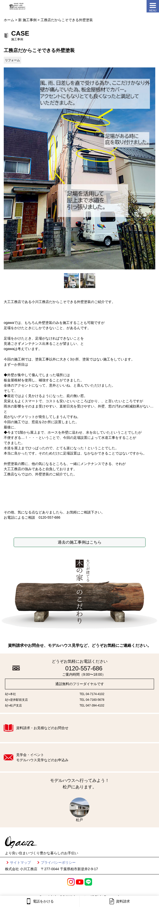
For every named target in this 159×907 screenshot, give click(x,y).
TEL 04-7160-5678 (92, 700)
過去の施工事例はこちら (80, 542)
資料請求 (119, 901)
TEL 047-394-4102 (92, 705)
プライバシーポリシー (58, 862)
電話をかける (40, 901)
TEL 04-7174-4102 (92, 694)
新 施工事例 (27, 20)
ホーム (9, 20)
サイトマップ (20, 862)
